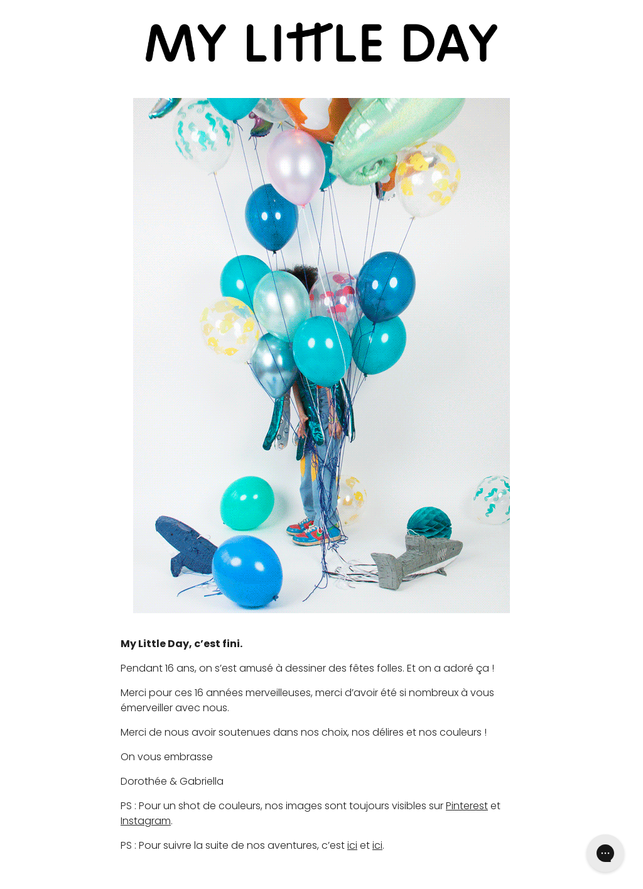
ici (352, 845)
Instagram (146, 821)
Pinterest (467, 806)
